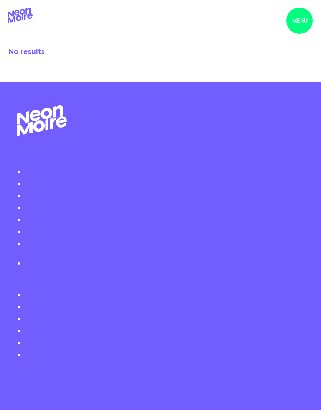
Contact (164, 231)
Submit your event (165, 195)
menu (300, 21)
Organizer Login (165, 207)
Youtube (164, 354)
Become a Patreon (164, 243)
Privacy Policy (164, 263)
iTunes (164, 342)
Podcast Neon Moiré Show (164, 183)
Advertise (165, 219)
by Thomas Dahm (160, 374)
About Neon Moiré (164, 171)
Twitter (164, 294)
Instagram (164, 318)
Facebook (164, 306)
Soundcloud (164, 330)
